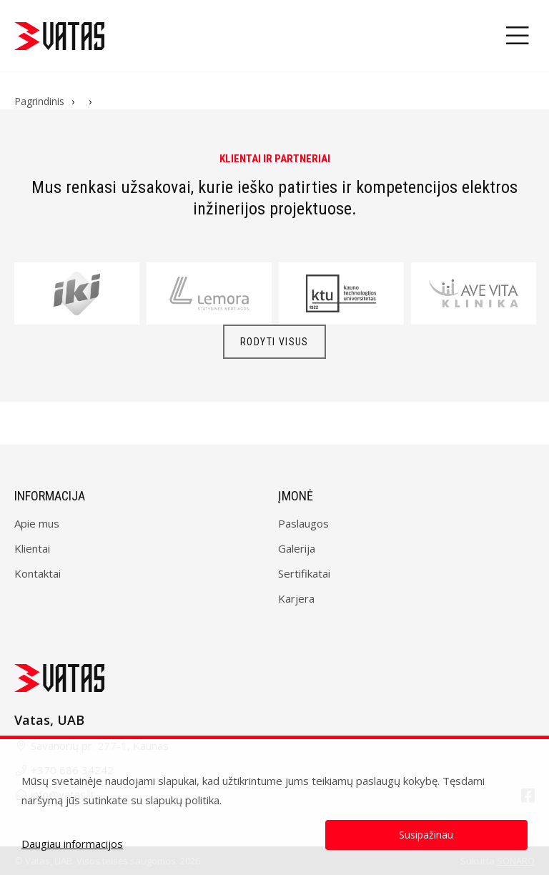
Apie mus (36, 523)
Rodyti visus (274, 341)
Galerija (296, 548)
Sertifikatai (304, 573)
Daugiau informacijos (72, 843)
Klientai (32, 548)
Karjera (296, 598)
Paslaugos (303, 523)
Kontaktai (37, 573)
